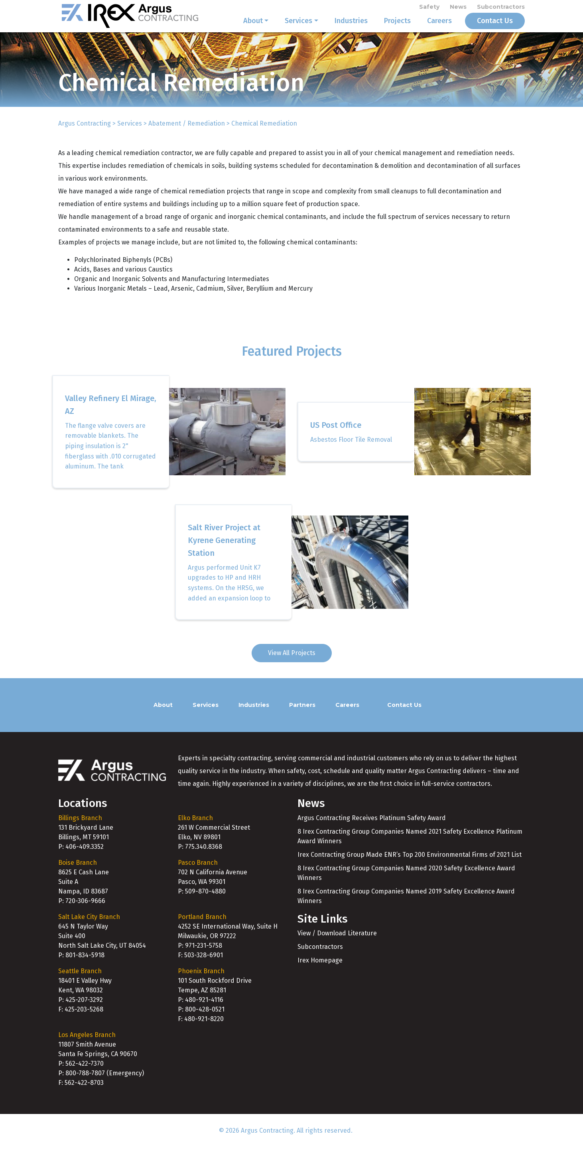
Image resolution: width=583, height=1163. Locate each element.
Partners (302, 720)
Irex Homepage (320, 976)
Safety (429, 8)
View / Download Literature (337, 949)
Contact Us (495, 28)
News (458, 8)
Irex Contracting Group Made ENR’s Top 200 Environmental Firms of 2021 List (409, 870)
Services (298, 28)
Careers (439, 28)
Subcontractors (501, 8)
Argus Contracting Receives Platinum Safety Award (371, 833)
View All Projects (291, 668)
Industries (351, 28)
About (253, 28)
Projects (397, 28)
